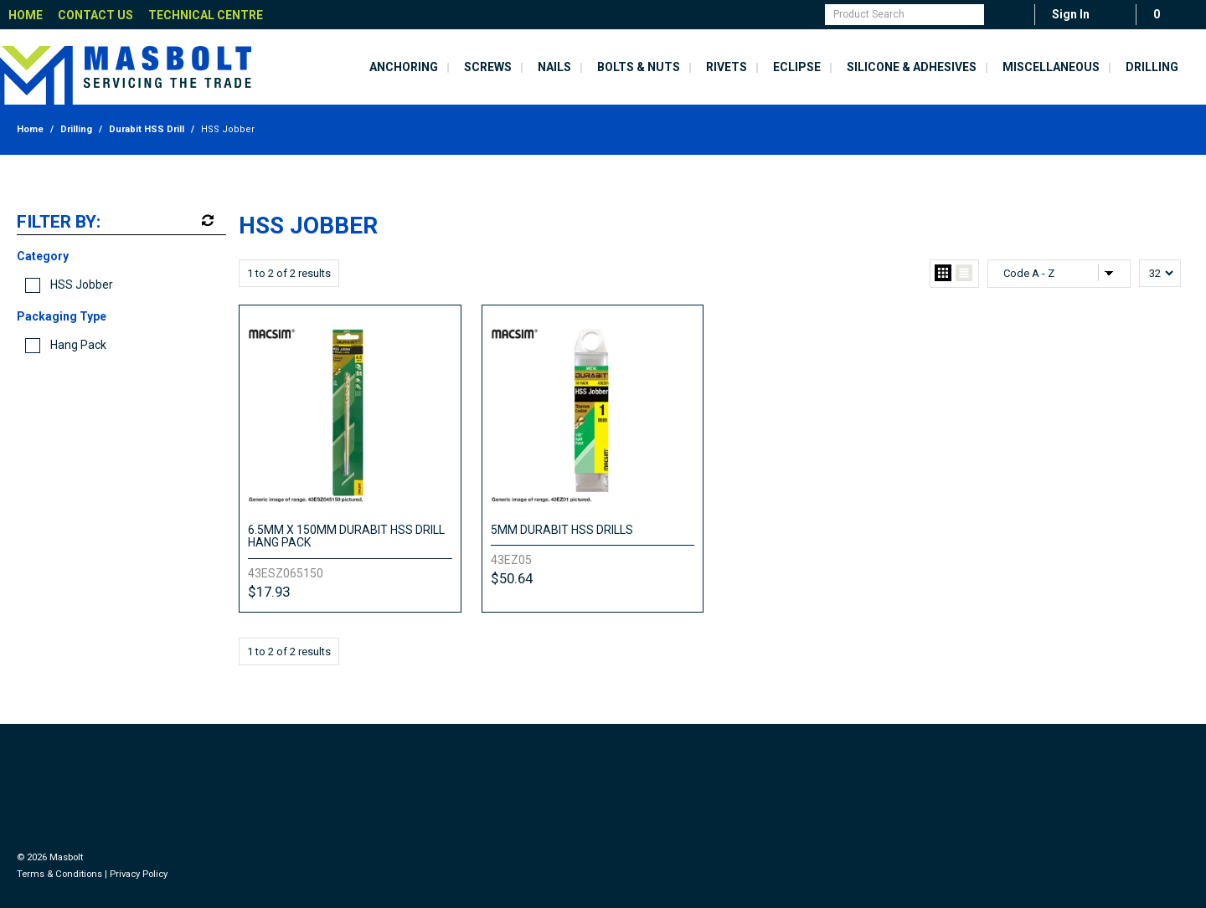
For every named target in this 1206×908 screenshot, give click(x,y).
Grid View (943, 273)
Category (43, 256)
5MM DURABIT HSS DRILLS (562, 529)
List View (964, 273)
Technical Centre (205, 15)
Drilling (1152, 67)
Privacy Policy (139, 874)
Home (25, 15)
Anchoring (403, 67)
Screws (488, 67)
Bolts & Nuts (638, 67)
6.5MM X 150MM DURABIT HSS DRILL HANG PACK (346, 536)
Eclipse (797, 67)
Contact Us (95, 15)
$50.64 (512, 578)
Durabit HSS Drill (146, 129)
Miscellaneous (1051, 67)
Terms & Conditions (59, 874)
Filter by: (58, 222)
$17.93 (269, 591)
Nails (554, 67)
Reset (206, 220)
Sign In (1071, 14)
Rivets (726, 67)
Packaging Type (61, 316)
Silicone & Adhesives (912, 67)
